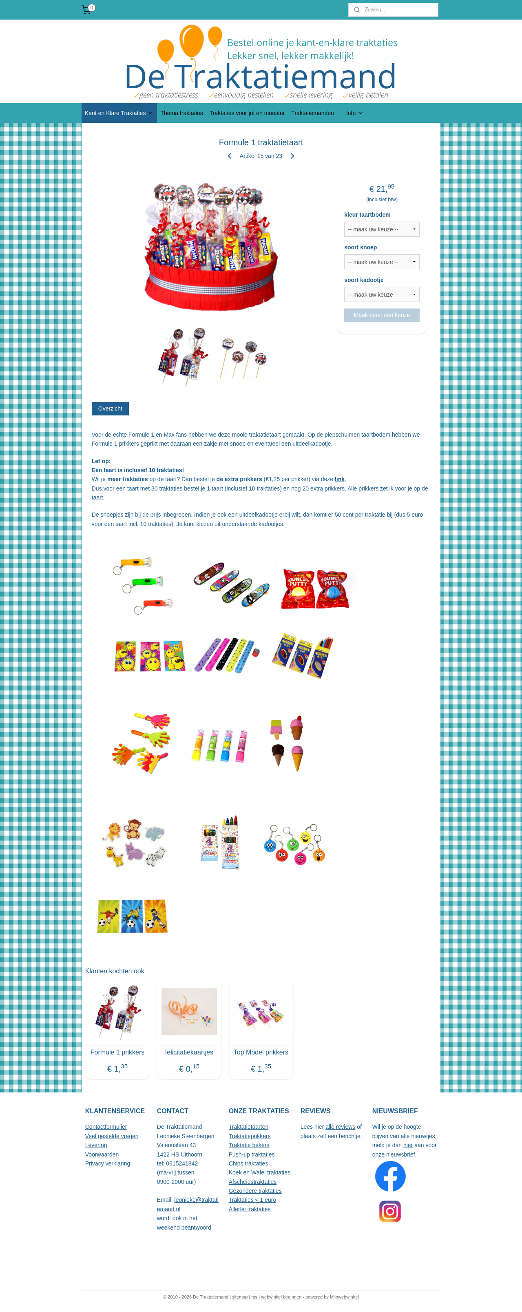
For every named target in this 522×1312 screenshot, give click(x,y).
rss (254, 1296)
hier (408, 1145)
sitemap (240, 1296)
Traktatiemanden (312, 113)
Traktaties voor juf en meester (247, 113)
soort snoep (360, 247)
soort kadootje (363, 280)
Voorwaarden (102, 1154)
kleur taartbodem (367, 214)
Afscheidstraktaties (253, 1182)
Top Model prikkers (261, 1052)
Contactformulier (106, 1126)
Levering (96, 1145)
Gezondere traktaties (255, 1191)
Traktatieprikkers (250, 1136)
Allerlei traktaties (250, 1209)
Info (355, 113)
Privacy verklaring (107, 1163)
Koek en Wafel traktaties (259, 1172)
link (340, 479)
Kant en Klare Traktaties (119, 113)
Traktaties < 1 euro (252, 1200)
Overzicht (110, 408)
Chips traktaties (248, 1163)
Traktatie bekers (249, 1145)
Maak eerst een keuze (382, 315)
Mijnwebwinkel (344, 1296)
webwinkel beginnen (281, 1296)
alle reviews (340, 1126)
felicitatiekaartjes (189, 1052)
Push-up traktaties (252, 1154)
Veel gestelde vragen (112, 1136)
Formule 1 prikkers (117, 1052)
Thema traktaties (181, 113)
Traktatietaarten (249, 1126)
